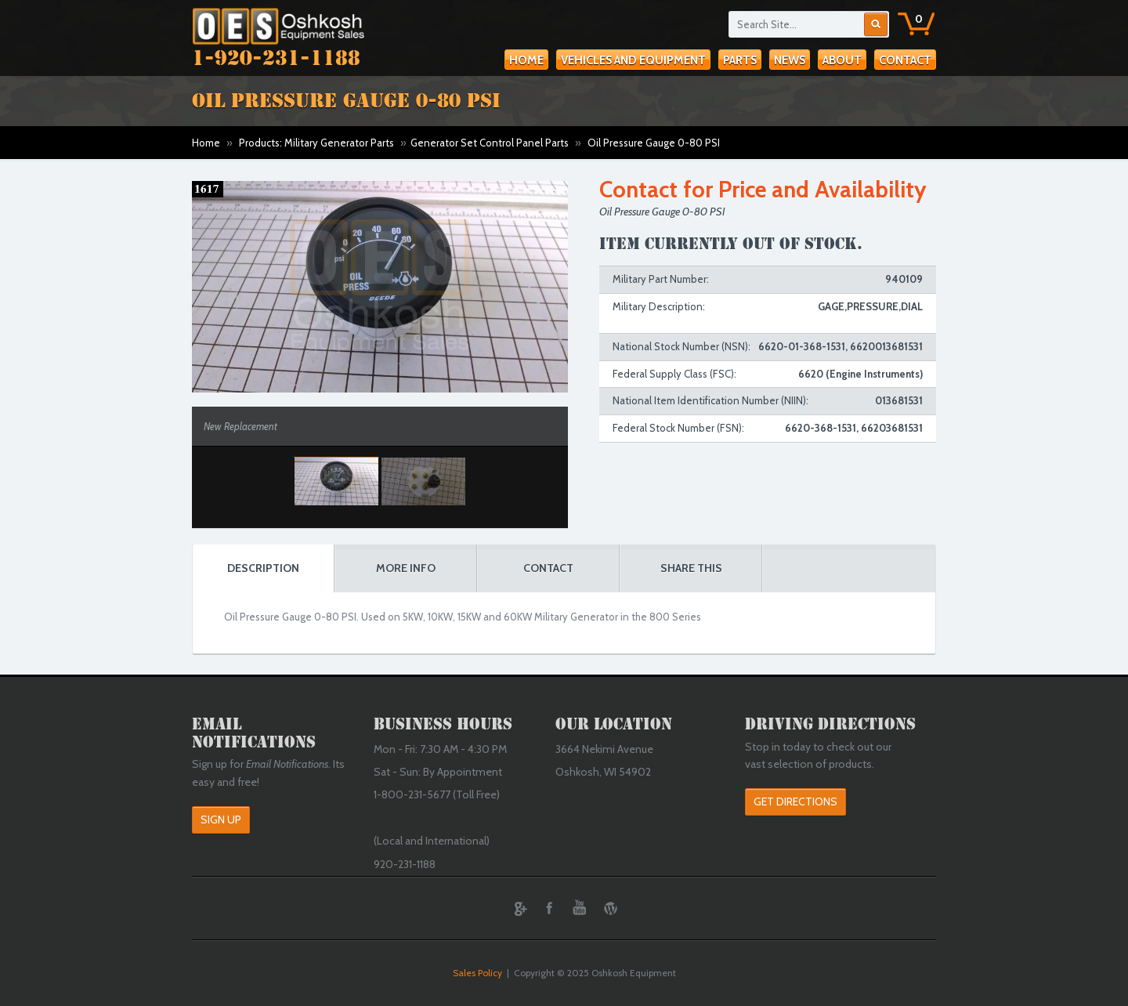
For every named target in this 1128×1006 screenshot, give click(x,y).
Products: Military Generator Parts (316, 142)
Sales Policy (477, 973)
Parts (740, 60)
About (842, 60)
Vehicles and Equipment (633, 60)
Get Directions (795, 801)
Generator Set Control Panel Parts (489, 142)
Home (526, 60)
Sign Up (221, 819)
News (789, 60)
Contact (905, 60)
